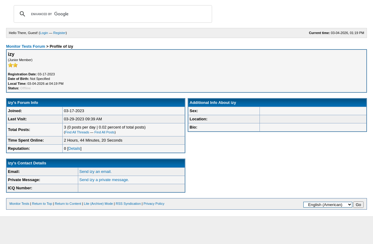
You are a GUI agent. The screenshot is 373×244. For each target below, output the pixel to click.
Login (44, 33)
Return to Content (68, 203)
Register (59, 33)
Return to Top (42, 203)
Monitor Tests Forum (25, 46)
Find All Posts (104, 132)
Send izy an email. (95, 171)
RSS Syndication (128, 203)
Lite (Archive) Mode (98, 203)
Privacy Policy (154, 203)
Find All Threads (77, 132)
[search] (112, 14)
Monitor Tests (19, 203)
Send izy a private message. (104, 179)
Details (74, 148)
